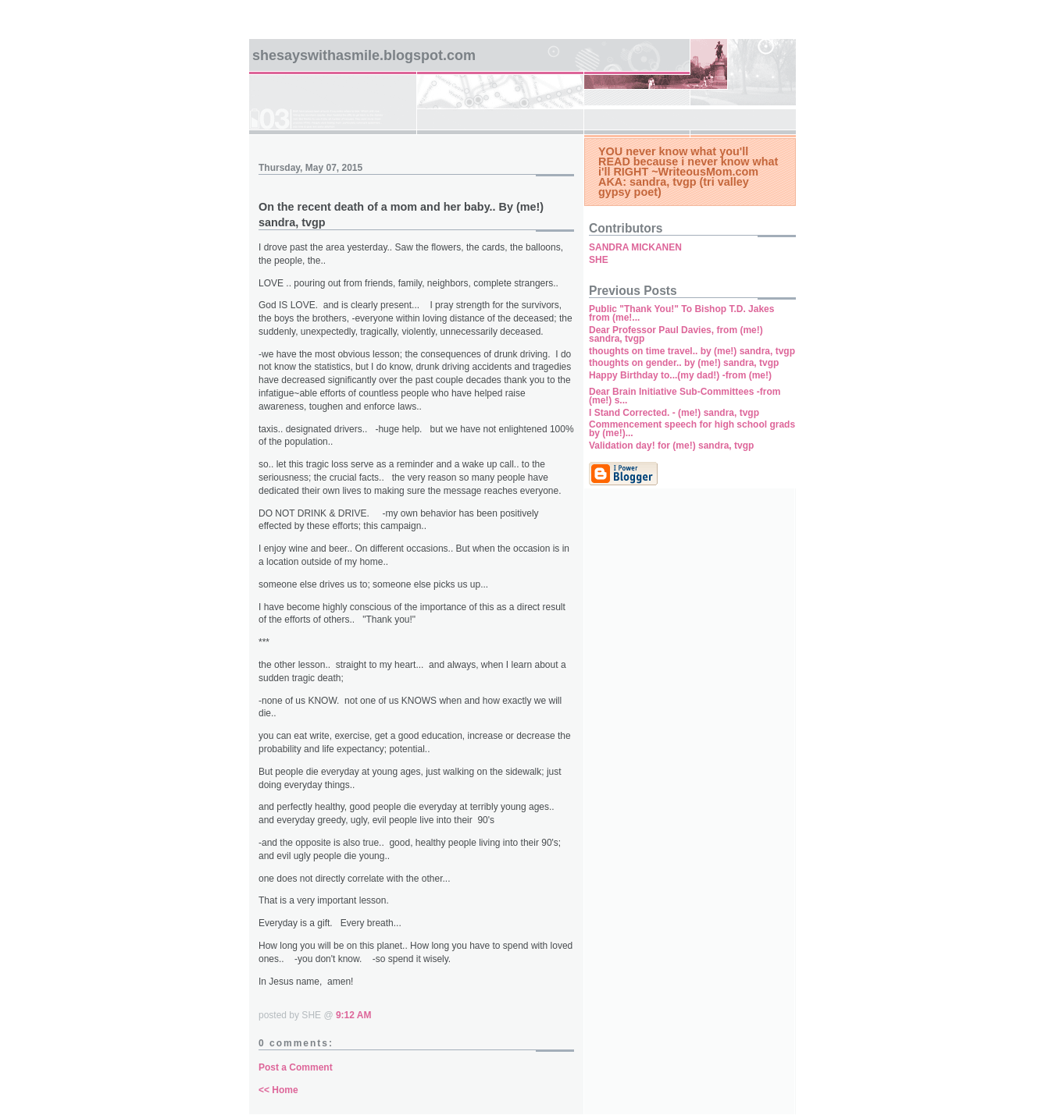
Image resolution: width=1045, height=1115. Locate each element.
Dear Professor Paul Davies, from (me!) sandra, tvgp (676, 334)
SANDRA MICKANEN (635, 247)
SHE (598, 259)
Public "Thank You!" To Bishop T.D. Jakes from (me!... (681, 313)
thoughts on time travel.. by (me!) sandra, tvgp (692, 351)
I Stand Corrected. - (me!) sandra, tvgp (674, 412)
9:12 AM (354, 1015)
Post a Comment (296, 1067)
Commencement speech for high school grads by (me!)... (692, 429)
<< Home (278, 1090)
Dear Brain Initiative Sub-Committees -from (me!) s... (684, 396)
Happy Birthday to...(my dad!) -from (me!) (680, 375)
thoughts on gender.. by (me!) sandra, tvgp (684, 362)
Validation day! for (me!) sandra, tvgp (671, 445)
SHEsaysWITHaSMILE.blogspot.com (364, 55)
